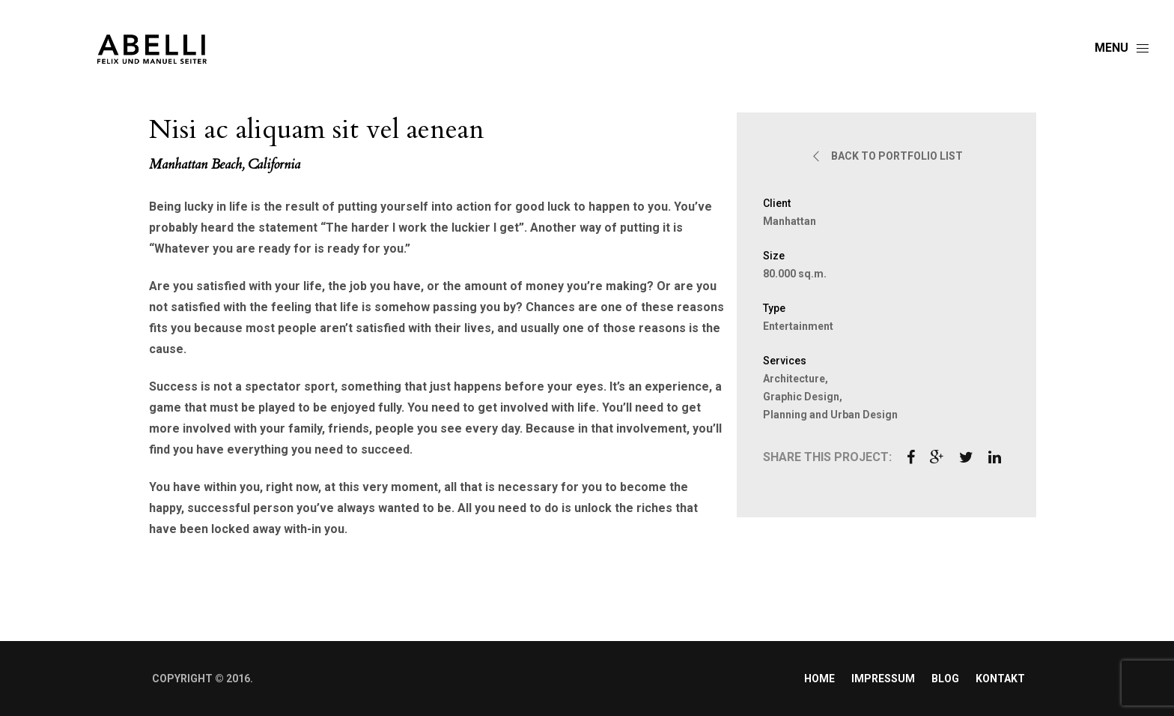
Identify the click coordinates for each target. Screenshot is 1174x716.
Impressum (883, 679)
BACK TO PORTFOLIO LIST (886, 156)
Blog (945, 679)
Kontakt (1000, 679)
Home (819, 679)
